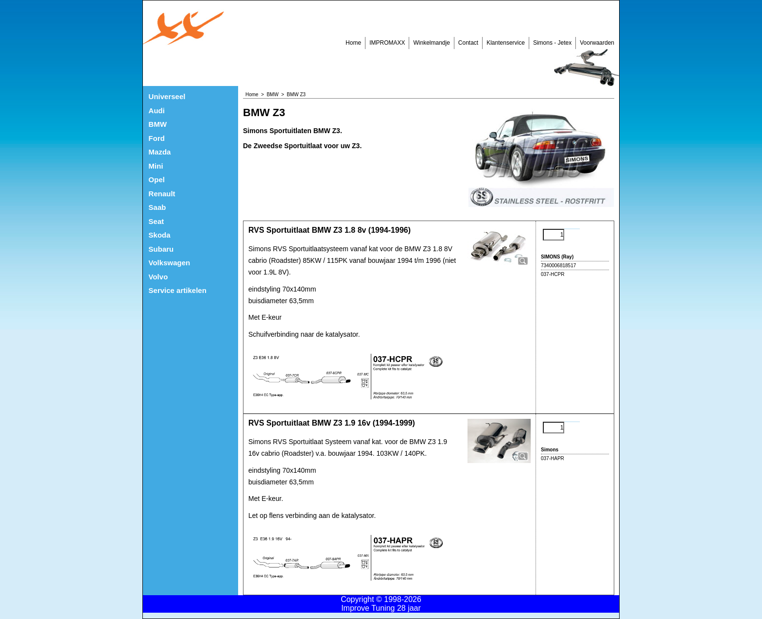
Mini (156, 166)
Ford (157, 138)
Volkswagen (169, 262)
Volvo (158, 277)
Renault (162, 193)
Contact (468, 42)
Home (353, 42)
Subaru (161, 249)
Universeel (167, 96)
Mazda (160, 152)
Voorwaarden (597, 42)
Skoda (160, 235)
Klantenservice (505, 42)
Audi (157, 110)
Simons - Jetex (552, 42)
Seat (156, 221)
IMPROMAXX (387, 42)
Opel (157, 179)
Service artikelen (178, 290)
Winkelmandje (431, 42)
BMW (158, 124)
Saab (157, 207)
